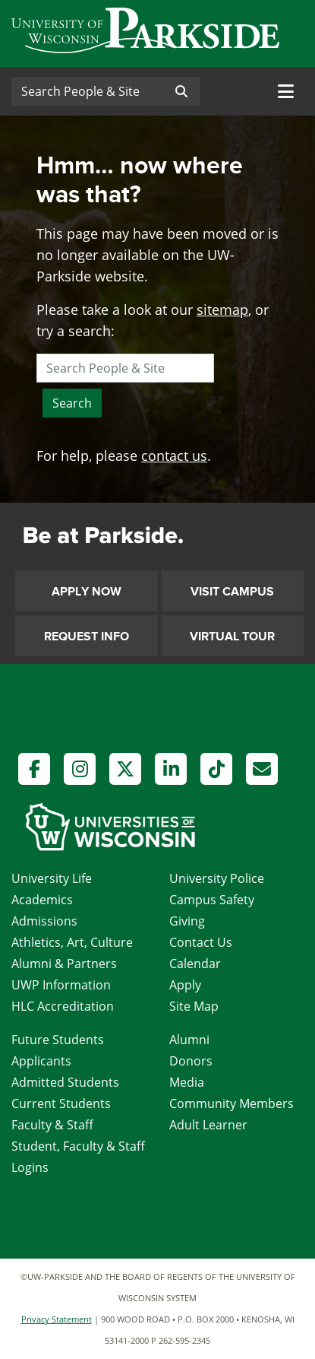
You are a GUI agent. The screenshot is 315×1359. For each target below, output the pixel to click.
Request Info (86, 636)
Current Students (61, 1103)
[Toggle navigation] (286, 91)
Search (72, 403)
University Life (51, 878)
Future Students (57, 1039)
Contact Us (200, 942)
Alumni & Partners (64, 963)
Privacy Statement (56, 1319)
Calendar (195, 963)
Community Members (231, 1103)
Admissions (44, 921)
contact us (174, 455)
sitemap (222, 309)
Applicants (41, 1061)
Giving (187, 921)
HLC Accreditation (62, 1006)
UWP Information (61, 984)
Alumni (189, 1039)
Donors (191, 1061)
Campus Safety (211, 899)
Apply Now (86, 591)
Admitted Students (65, 1082)
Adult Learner (208, 1124)
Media (186, 1082)
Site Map (194, 1006)
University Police (216, 878)
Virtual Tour (232, 636)
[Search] (87, 91)
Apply (185, 984)
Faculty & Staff (52, 1124)
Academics (42, 899)
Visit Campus (232, 591)
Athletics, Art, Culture (72, 942)
